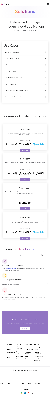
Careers (36, 350)
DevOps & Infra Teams (19, 254)
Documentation (10, 347)
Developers (7, 254)
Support (27, 356)
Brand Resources (38, 356)
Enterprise (18, 344)
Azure (17, 354)
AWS (17, 351)
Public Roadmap (11, 352)
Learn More (25, 150)
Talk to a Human (29, 350)
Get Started (25, 329)
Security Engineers (30, 254)
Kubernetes (19, 359)
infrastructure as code (11, 269)
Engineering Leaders (43, 254)
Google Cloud (19, 356)
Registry (9, 350)
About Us (36, 344)
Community (37, 347)
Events (26, 359)
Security (9, 355)
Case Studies (28, 344)
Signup (8, 357)
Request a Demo (29, 347)
